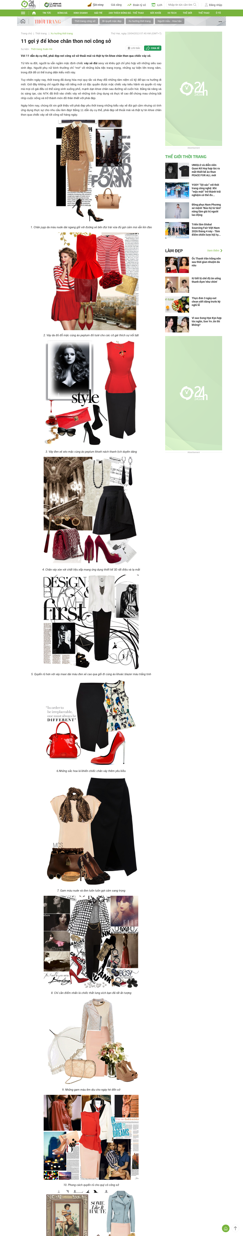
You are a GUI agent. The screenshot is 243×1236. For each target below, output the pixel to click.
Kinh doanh (81, 13)
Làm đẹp (174, 250)
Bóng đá (62, 13)
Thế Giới (187, 13)
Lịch (156, 5)
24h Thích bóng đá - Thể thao (126, 13)
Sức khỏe (155, 13)
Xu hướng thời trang (140, 21)
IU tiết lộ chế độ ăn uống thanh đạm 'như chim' (206, 280)
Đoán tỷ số (136, 5)
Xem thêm (213, 250)
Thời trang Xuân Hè (41, 49)
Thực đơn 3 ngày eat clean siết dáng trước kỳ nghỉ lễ (206, 302)
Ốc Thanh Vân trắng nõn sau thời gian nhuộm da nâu (206, 262)
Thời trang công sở (85, 21)
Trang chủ (26, 33)
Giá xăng (116, 4)
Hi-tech (172, 13)
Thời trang (41, 33)
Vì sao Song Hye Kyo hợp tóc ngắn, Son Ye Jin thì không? (207, 321)
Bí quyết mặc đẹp (111, 21)
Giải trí (98, 13)
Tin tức (47, 13)
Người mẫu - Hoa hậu (170, 21)
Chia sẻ (155, 48)
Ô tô (218, 13)
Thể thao (203, 13)
